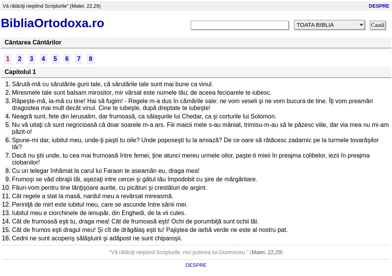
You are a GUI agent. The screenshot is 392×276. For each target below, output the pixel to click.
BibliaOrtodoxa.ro (52, 23)
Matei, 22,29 (266, 252)
